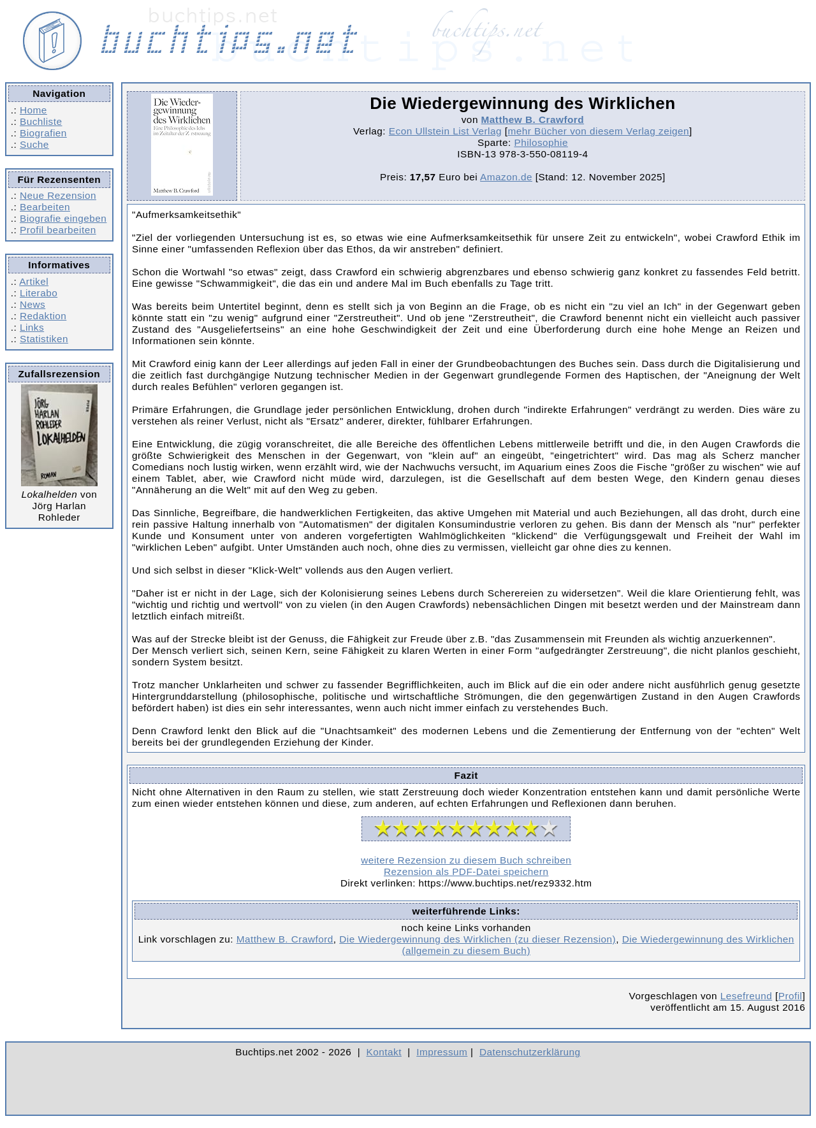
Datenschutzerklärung (530, 1051)
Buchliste (41, 121)
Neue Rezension (58, 195)
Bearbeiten (45, 206)
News (32, 304)
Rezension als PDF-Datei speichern (466, 871)
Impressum (441, 1051)
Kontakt (384, 1051)
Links (32, 327)
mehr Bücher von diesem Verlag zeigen (598, 131)
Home (33, 110)
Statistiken (44, 338)
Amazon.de (506, 176)
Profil (790, 995)
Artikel (33, 281)
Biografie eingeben (63, 218)
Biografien (43, 132)
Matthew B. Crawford (533, 119)
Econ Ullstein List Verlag (445, 131)
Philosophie (540, 142)
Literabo (38, 292)
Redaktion (43, 315)
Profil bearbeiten (58, 229)
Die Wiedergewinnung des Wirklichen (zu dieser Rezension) (477, 939)
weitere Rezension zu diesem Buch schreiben (466, 860)
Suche (34, 144)
